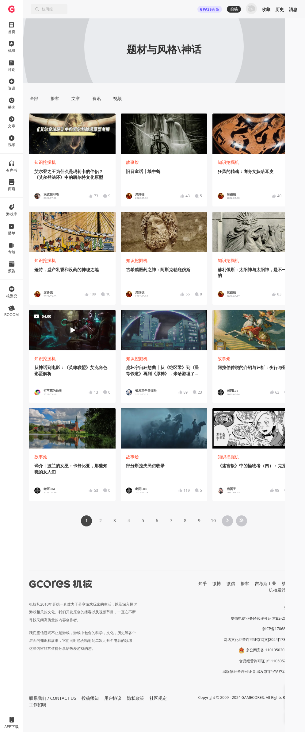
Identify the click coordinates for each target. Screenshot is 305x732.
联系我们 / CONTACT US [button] (52, 698)
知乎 (202, 583)
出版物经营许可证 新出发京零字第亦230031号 (261, 671)
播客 (245, 583)
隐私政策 (135, 698)
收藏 (266, 9)
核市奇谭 (290, 583)
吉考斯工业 (265, 583)
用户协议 (112, 698)
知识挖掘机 (45, 162)
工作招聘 (37, 704)
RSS (295, 590)
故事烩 (132, 162)
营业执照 (291, 608)
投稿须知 (90, 698)
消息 (293, 9)
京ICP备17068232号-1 (280, 628)
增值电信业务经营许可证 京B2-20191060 (265, 618)
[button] (291, 691)
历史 (279, 9)
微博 (216, 583)
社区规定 (158, 698)
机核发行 (277, 590)
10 (213, 520)
